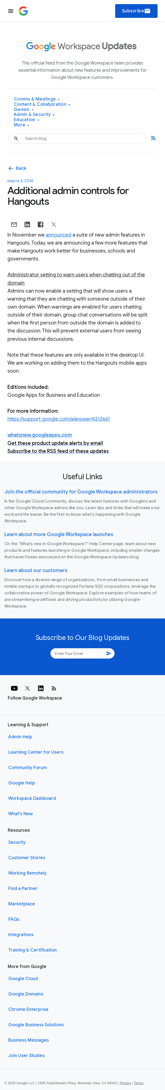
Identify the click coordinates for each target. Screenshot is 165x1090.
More (21, 125)
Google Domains (25, 994)
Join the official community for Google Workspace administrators (81, 492)
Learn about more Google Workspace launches (58, 534)
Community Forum (27, 767)
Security (17, 842)
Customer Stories (26, 858)
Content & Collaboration (42, 104)
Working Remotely (27, 873)
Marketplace (21, 904)
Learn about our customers (35, 570)
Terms (138, 1083)
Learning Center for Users (35, 752)
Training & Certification (32, 950)
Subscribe (136, 11)
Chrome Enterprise (28, 1009)
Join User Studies (26, 1055)
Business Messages (28, 1040)
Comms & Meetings (37, 99)
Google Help (21, 783)
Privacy (125, 1083)
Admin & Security (34, 114)
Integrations (21, 935)
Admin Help (20, 737)
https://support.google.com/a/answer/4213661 (58, 419)
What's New (20, 814)
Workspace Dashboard (32, 798)
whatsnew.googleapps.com (39, 435)
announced (58, 235)
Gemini (23, 109)
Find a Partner (22, 888)
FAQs (13, 919)
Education (26, 120)
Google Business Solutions (36, 1025)
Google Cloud (23, 978)
